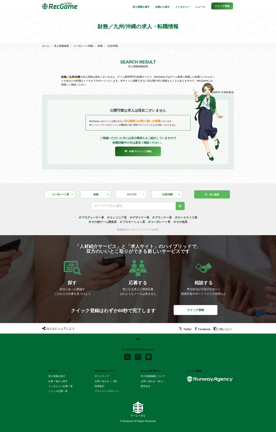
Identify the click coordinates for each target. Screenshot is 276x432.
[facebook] (202, 329)
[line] (148, 356)
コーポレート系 (159, 221)
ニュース (200, 6)
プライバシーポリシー (107, 391)
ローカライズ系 (186, 217)
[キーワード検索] (180, 206)
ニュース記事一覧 (58, 391)
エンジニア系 (117, 217)
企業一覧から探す (58, 381)
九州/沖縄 (112, 45)
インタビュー (182, 6)
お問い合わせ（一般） (107, 381)
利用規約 (99, 386)
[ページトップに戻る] (138, 339)
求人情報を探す (141, 6)
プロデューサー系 (91, 217)
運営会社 (145, 386)
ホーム (45, 45)
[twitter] (185, 329)
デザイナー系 (139, 217)
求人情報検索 (61, 45)
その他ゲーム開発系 (103, 221)
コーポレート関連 (83, 45)
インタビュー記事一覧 (60, 386)
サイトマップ (102, 376)
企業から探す (162, 6)
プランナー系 (162, 217)
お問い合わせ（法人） (153, 381)
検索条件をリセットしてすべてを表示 (138, 229)
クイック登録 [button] (195, 309)
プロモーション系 (132, 221)
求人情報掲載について (153, 376)
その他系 (180, 221)
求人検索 (212, 194)
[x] (127, 356)
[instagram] (138, 356)
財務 (100, 45)
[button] (222, 5)
